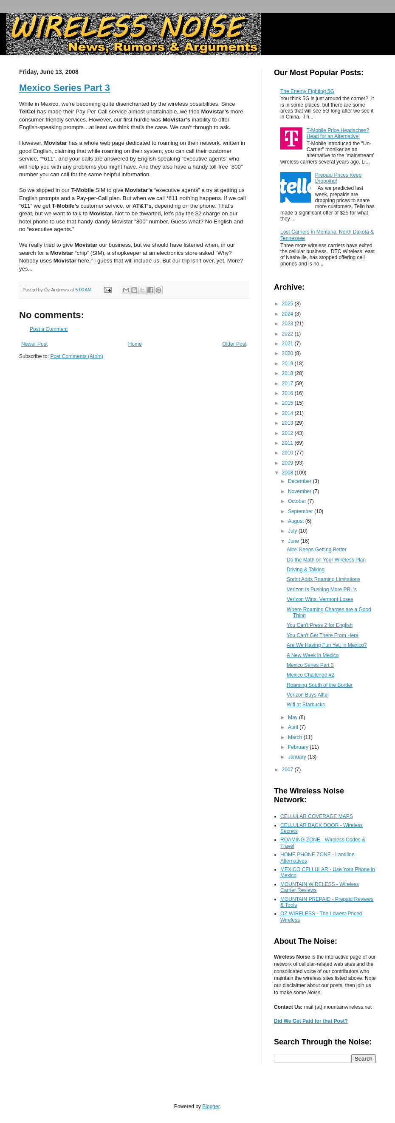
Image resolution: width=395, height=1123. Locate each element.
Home (135, 344)
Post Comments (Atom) (76, 356)
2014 (288, 413)
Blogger (211, 1106)
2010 (288, 453)
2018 (288, 373)
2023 (288, 324)
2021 (288, 344)
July (293, 531)
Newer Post (34, 344)
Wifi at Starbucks (306, 705)
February (299, 747)
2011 (288, 443)
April (293, 727)
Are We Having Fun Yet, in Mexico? (327, 645)
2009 (288, 463)
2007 (288, 770)
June (294, 541)
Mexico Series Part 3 (64, 87)
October (298, 501)
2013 (288, 423)
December (300, 481)
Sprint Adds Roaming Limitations (323, 579)
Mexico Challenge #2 (310, 675)
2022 (288, 334)
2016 (288, 393)
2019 (288, 364)
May (293, 717)
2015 (288, 403)
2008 (288, 473)
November (300, 491)
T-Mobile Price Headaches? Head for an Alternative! (338, 133)
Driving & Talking (305, 570)
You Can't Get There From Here (322, 635)
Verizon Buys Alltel (308, 695)
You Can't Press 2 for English (320, 625)
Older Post (234, 344)
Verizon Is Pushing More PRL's (322, 590)
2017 (288, 384)
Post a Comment (49, 329)
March (296, 737)
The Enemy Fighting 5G (307, 91)
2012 (288, 433)
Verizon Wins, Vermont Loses (320, 599)
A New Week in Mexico (313, 655)
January (298, 757)
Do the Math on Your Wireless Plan (326, 560)
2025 (288, 304)
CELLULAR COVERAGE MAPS (316, 816)
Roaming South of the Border (320, 685)
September (301, 511)
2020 (288, 353)
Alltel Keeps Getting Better (317, 550)
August (296, 521)
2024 (288, 314)
